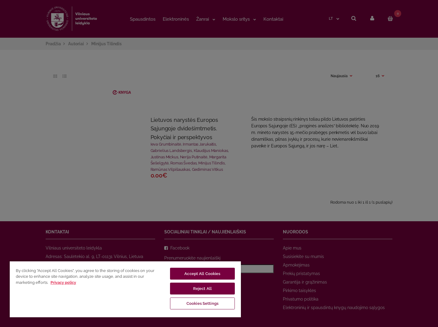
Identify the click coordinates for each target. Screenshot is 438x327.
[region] (125, 289)
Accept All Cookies (202, 273)
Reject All (202, 288)
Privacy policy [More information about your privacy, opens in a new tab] (63, 282)
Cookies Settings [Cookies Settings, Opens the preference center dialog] (202, 303)
